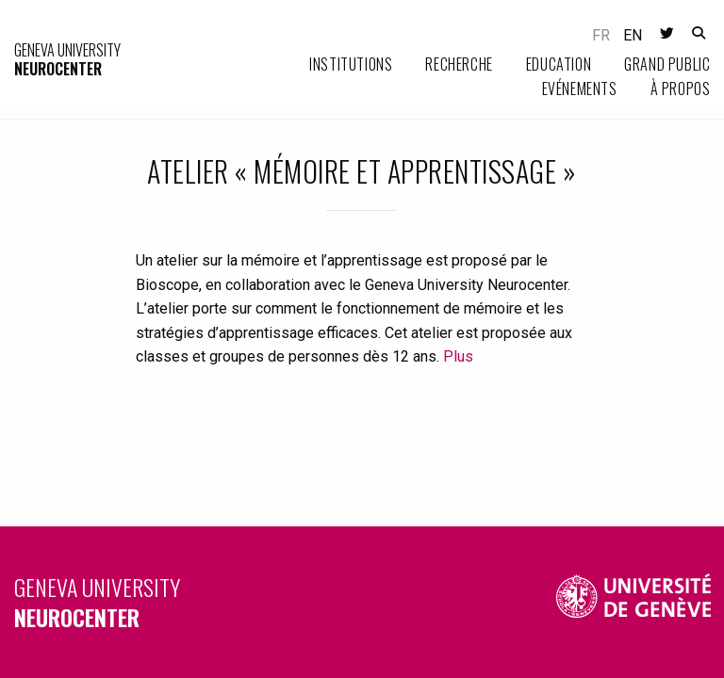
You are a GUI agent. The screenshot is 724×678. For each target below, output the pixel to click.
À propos (680, 88)
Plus (458, 356)
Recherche (458, 64)
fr (601, 35)
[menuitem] (334, 65)
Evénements (579, 88)
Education (558, 64)
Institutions (350, 64)
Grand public (667, 64)
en (632, 35)
